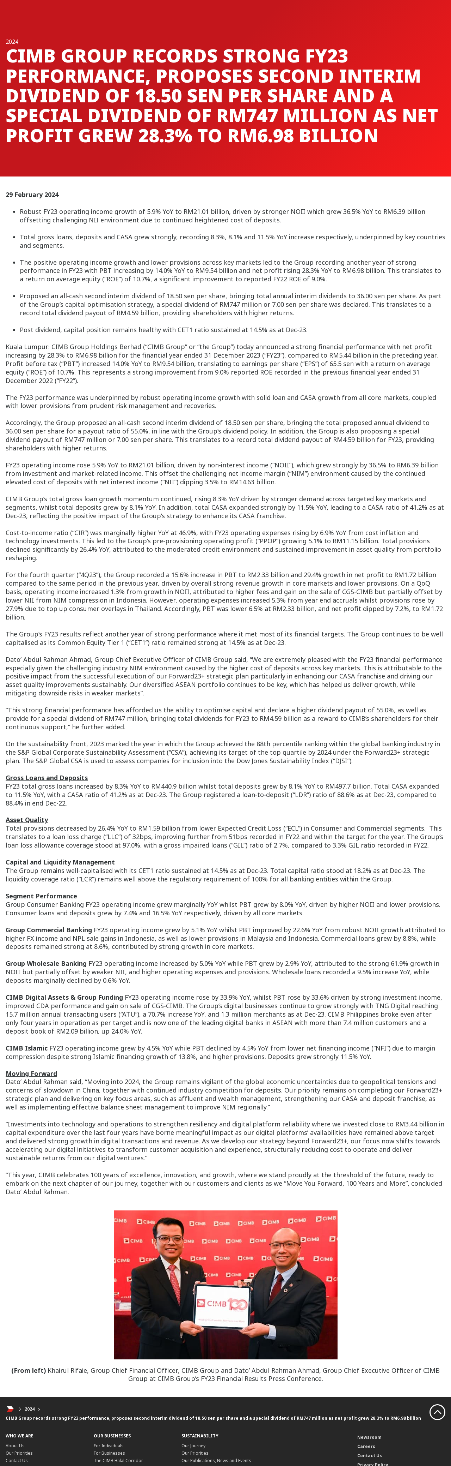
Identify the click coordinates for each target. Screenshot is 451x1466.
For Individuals (109, 1446)
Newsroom (369, 1437)
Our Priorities (19, 1453)
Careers (366, 1446)
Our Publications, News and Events (216, 1461)
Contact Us (17, 1461)
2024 (30, 1409)
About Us (15, 1446)
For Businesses (109, 1453)
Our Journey (193, 1446)
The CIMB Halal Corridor (118, 1461)
